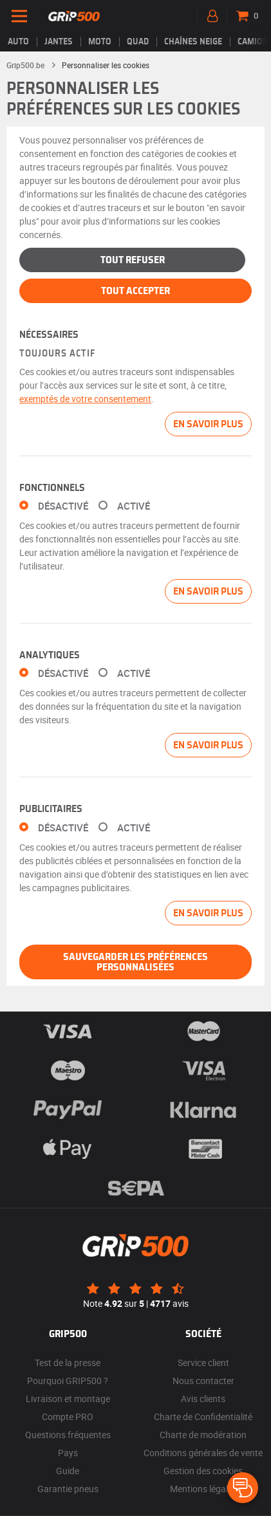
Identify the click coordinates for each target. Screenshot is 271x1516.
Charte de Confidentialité (203, 1416)
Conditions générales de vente (203, 1453)
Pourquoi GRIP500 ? (67, 1380)
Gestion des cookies (203, 1471)
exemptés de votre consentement (85, 399)
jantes (58, 41)
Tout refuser (132, 260)
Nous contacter (203, 1380)
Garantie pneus (67, 1489)
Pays (68, 1453)
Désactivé (63, 506)
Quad (138, 41)
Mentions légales (203, 1489)
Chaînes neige (193, 41)
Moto (99, 41)
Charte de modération (203, 1434)
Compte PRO (67, 1416)
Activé (133, 506)
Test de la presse (67, 1362)
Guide (67, 1471)
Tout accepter (135, 291)
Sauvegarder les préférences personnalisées (135, 962)
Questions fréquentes (68, 1434)
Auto (18, 41)
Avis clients (203, 1398)
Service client (203, 1362)
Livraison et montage (68, 1398)
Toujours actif (57, 353)
